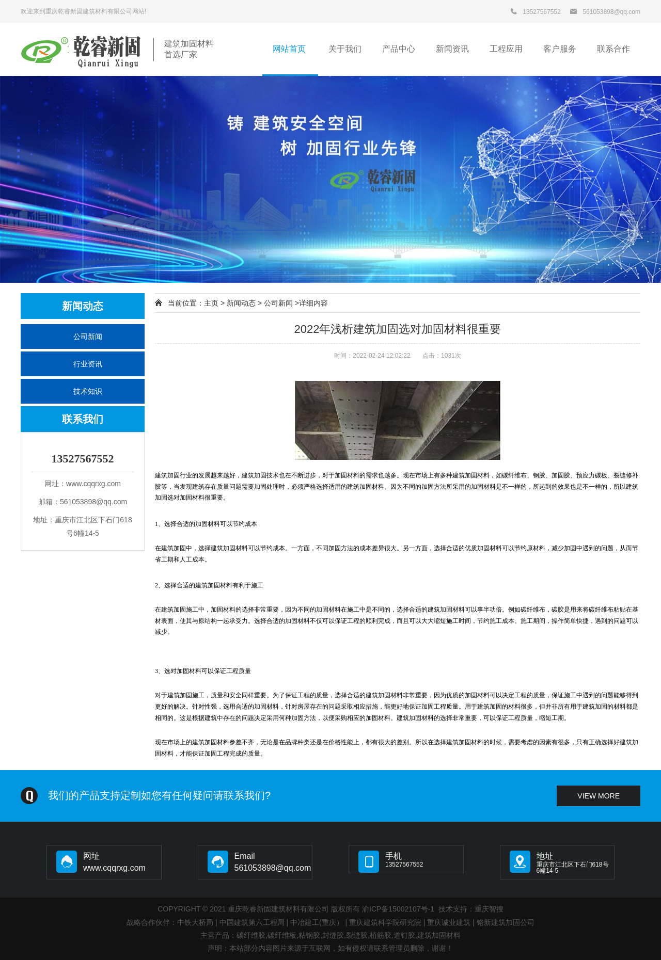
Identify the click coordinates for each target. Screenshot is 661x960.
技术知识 (87, 391)
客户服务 (559, 48)
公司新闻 (87, 336)
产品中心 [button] (398, 48)
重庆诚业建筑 (448, 922)
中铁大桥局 (195, 922)
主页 (211, 303)
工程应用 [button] (506, 48)
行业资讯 (87, 364)
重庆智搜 (489, 909)
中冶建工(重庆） (316, 922)
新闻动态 (241, 303)
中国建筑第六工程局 (252, 922)
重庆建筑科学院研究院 (385, 922)
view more (598, 796)
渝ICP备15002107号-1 (398, 909)
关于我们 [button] (344, 48)
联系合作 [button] (613, 48)
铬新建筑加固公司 (505, 922)
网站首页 (290, 48)
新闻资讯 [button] (452, 48)
